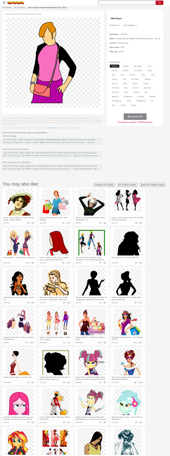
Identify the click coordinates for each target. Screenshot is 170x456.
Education (67, 442)
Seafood (74, 446)
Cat (47, 436)
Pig (117, 436)
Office (109, 442)
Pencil (60, 442)
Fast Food (52, 446)
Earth (56, 433)
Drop (120, 433)
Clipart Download (19, 7)
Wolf (137, 436)
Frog (85, 436)
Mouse (113, 436)
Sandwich (67, 446)
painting (125, 66)
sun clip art (138, 66)
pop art (135, 83)
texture (145, 83)
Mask (29, 439)
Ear (68, 439)
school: (24, 442)
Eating (103, 446)
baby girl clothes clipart (152, 185)
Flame (65, 433)
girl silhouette (117, 101)
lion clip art (138, 70)
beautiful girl (141, 101)
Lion (102, 436)
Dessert (40, 446)
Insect (97, 436)
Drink (45, 446)
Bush (110, 433)
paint (149, 66)
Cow (57, 436)
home (83, 439)
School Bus (74, 442)
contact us (53, 128)
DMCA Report (116, 18)
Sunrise (94, 433)
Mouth (104, 439)
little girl (132, 75)
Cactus (46, 433)
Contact (130, 452)
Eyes (72, 439)
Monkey (107, 436)
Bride (38, 439)
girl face (141, 96)
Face (109, 439)
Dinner (93, 446)
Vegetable (81, 446)
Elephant (75, 436)
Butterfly (42, 436)
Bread (108, 446)
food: (23, 446)
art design (115, 88)
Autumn (35, 433)
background (128, 96)
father (99, 439)
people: (24, 439)
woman (114, 66)
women (114, 70)
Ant (29, 436)
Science (99, 442)
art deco (115, 83)
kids (124, 79)
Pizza (98, 446)
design (123, 105)
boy (126, 88)
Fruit (57, 446)
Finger (114, 439)
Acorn (29, 433)
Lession (129, 442)
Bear (33, 436)
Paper (104, 442)
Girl (91, 439)
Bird (37, 436)
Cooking (114, 446)
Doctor (64, 439)
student (133, 105)
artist (122, 75)
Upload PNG (145, 452)
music (150, 70)
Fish (81, 436)
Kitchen (87, 446)
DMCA (136, 452)
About (109, 452)
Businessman (56, 439)
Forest (125, 433)
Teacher (36, 442)
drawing (125, 70)
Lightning (82, 433)
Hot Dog (120, 446)
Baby (34, 439)
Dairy (35, 446)
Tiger (127, 436)
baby (125, 83)
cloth (152, 75)
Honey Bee (91, 436)
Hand (119, 439)
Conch (52, 433)
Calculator (122, 442)
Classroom (48, 442)
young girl (115, 92)
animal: (24, 436)
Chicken (51, 436)
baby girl (115, 96)
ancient (135, 88)
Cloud (115, 433)
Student (30, 442)
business (152, 96)
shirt (126, 92)
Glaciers (71, 433)
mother (49, 439)
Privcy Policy (122, 452)
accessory (147, 88)
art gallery (135, 79)
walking (77, 439)
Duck (65, 436)
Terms (114, 452)
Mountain (100, 433)
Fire (61, 433)
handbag (147, 79)
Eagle (69, 436)
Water (106, 433)
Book (41, 442)
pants (129, 101)
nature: (23, 433)
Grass (77, 433)
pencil (143, 75)
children (136, 92)
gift (146, 92)
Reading (54, 442)
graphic (114, 79)
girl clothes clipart (127, 185)
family (43, 439)
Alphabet (115, 442)
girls (113, 105)
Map (80, 442)
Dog (61, 436)
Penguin (122, 436)
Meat (61, 446)
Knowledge (86, 442)
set (152, 101)
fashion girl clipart (104, 185)
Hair (87, 439)
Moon (88, 433)
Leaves (41, 433)
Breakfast (29, 446)
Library (93, 442)
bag (113, 75)
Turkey (132, 436)
